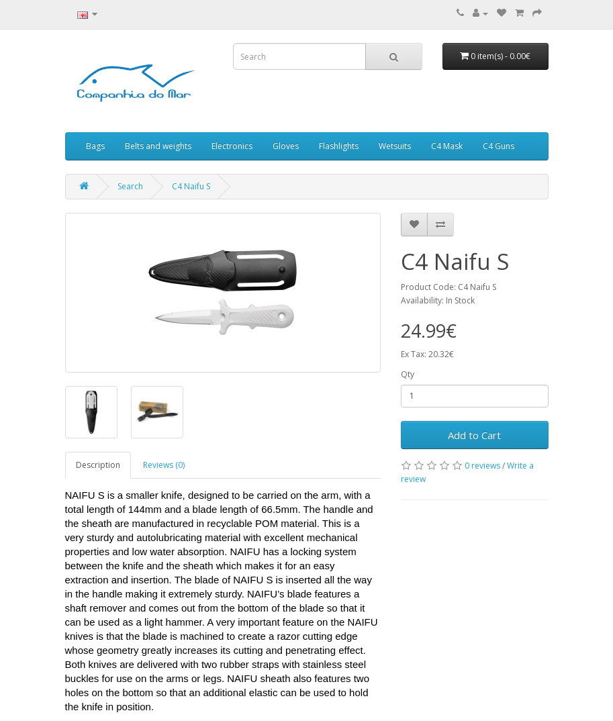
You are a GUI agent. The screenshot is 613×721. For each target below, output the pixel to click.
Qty (407, 374)
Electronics (231, 146)
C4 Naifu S (191, 186)
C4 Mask (447, 146)
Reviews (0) (164, 465)
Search (130, 186)
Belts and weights (158, 146)
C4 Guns (498, 146)
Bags (95, 146)
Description (98, 465)
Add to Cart (474, 435)
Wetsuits (395, 146)
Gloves (286, 146)
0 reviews (482, 465)
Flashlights (339, 146)
